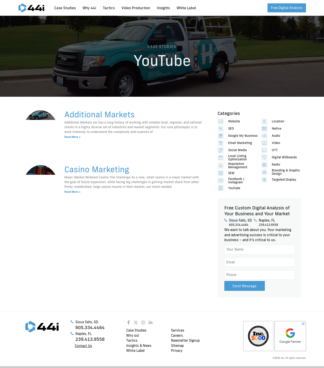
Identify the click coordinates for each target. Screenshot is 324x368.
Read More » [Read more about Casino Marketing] (72, 191)
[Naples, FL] (255, 220)
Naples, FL (267, 220)
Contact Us (83, 345)
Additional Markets (99, 114)
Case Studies (65, 8)
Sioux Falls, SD (240, 220)
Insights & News (138, 345)
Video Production (136, 8)
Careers (177, 335)
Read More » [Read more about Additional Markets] (72, 137)
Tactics (109, 8)
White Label (186, 8)
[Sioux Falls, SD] (225, 220)
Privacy (176, 350)
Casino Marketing (96, 169)
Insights (163, 8)
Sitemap (177, 345)
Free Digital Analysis (287, 8)
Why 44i (89, 8)
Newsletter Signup (185, 340)
